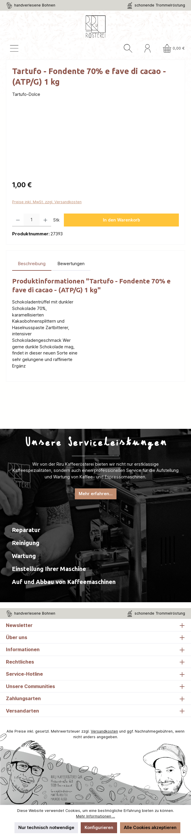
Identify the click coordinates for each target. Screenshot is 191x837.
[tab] (31, 264)
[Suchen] (128, 48)
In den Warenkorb (121, 219)
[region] (95, 142)
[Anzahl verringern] (18, 220)
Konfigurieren (99, 827)
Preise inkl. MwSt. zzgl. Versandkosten (47, 202)
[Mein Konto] (147, 48)
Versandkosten (104, 731)
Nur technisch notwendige (46, 827)
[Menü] (14, 48)
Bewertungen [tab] (71, 263)
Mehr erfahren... (96, 493)
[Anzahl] (31, 220)
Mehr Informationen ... (95, 816)
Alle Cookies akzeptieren (150, 827)
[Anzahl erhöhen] (45, 220)
